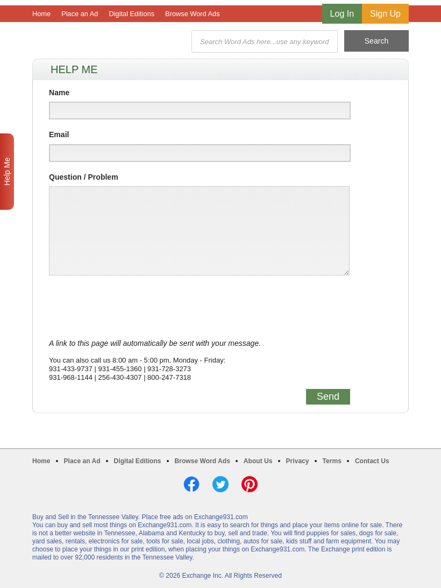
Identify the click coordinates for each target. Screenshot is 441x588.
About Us (258, 461)
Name (59, 92)
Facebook (191, 484)
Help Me (7, 172)
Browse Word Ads (192, 14)
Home (41, 14)
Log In (342, 13)
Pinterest (249, 484)
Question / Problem (83, 177)
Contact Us (372, 461)
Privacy (297, 461)
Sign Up (385, 13)
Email (59, 134)
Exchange (108, 41)
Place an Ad (79, 14)
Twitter (220, 484)
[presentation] (130, 307)
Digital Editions (131, 14)
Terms (332, 461)
